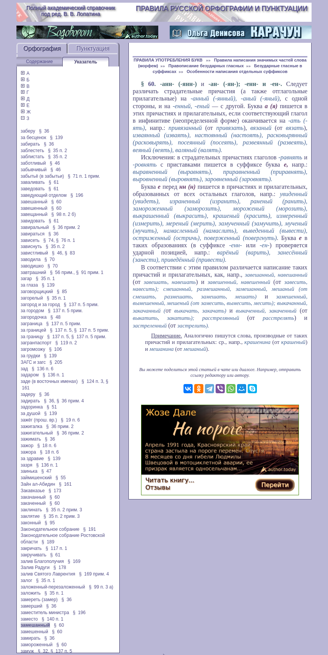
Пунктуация (93, 48)
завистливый (34, 253)
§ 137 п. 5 (61, 651)
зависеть (30, 240)
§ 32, (43, 651)
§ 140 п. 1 (52, 619)
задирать (30, 401)
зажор (27, 445)
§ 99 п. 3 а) (101, 587)
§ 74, (49, 240)
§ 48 (55, 317)
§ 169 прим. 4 (94, 574)
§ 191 (89, 529)
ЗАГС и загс (33, 362)
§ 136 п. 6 (43, 368)
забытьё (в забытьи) (42, 176)
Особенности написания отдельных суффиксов (237, 71)
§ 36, (49, 401)
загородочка (34, 317)
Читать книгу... (169, 480)
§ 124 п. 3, (92, 381)
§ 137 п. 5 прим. (81, 304)
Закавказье (33, 490)
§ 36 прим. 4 (70, 401)
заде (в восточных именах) (49, 381)
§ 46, (57, 253)
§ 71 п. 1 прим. (84, 176)
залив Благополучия (42, 561)
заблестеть (32, 150)
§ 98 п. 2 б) (63, 214)
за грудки (30, 355)
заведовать (33, 188)
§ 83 (70, 253)
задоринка (32, 407)
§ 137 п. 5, (61, 330)
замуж (27, 651)
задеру (28, 394)
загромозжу (33, 349)
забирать (30, 144)
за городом (32, 310)
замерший (31, 606)
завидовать (33, 221)
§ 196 (76, 195)
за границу (32, 336)
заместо (29, 619)
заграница (31, 323)
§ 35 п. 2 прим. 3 (64, 509)
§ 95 (50, 522)
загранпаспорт (36, 342)
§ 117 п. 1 (56, 548)
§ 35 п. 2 (57, 150)
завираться (33, 234)
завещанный (34, 214)
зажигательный (37, 433)
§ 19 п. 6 (70, 420)
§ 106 (55, 349)
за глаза (29, 285)
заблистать (32, 156)
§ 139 (56, 137)
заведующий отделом (44, 195)
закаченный (33, 503)
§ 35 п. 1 (45, 278)
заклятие (30, 516)
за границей (33, 330)
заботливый (33, 163)
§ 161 (65, 484)
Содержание (39, 61)
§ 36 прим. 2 (66, 227)
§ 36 (44, 131)
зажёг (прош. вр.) (39, 420)
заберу (28, 131)
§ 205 (55, 362)
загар (26, 278)
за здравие (32, 458)
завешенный (34, 208)
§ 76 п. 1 (65, 240)
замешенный (34, 631)
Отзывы (157, 487)
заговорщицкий (37, 291)
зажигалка (31, 426)
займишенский (36, 477)
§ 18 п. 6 (46, 445)
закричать (31, 548)
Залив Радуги (35, 567)
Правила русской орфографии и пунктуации (221, 8)
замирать (31, 638)
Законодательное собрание (50, 529)
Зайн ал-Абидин (38, 484)
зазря (26, 465)
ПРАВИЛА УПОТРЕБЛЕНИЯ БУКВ (169, 60)
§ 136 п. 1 (53, 375)
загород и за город (40, 304)
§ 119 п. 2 (66, 342)
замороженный (37, 644)
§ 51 (52, 407)
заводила (31, 259)
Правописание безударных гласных (206, 65)
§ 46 (55, 163)
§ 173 (55, 490)
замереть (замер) (39, 599)
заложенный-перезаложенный (53, 587)
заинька (29, 471)
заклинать (31, 509)
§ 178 (60, 567)
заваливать (33, 182)
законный (31, 522)
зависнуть (31, 246)
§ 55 (60, 477)
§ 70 (49, 259)
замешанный (35, 625)
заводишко (32, 266)
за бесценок (33, 137)
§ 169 (74, 561)
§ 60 (56, 201)
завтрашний (33, 272)
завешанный (34, 201)
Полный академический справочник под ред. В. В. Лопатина (70, 11)
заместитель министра (45, 612)
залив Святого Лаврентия (48, 574)
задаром (30, 375)
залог (26, 580)
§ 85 (62, 291)
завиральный (35, 227)
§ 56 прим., (62, 272)
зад (24, 368)
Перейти (275, 484)
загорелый (32, 298)
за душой (31, 413)
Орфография (42, 48)
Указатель (85, 62)
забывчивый (34, 169)
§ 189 (48, 542)
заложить (31, 593)
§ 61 (54, 182)
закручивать (33, 555)
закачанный (33, 497)
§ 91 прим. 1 (90, 272)
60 (151, 84)
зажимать (31, 439)
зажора (28, 452)
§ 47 (46, 471)
